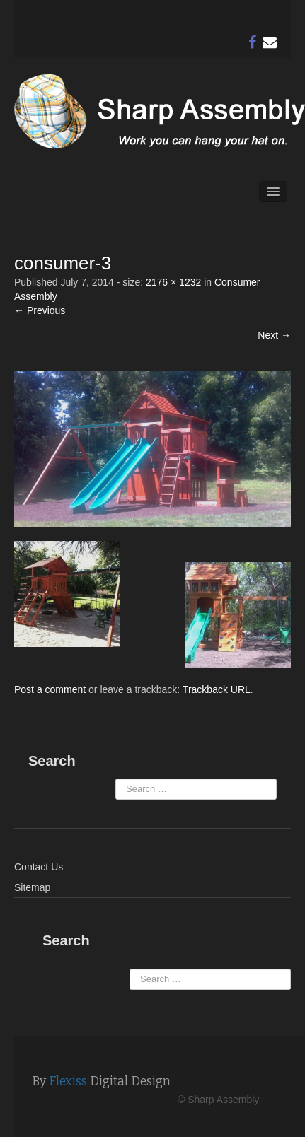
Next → (274, 335)
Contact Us (38, 867)
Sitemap (32, 887)
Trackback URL (217, 689)
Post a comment (50, 689)
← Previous (39, 310)
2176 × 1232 (173, 282)
